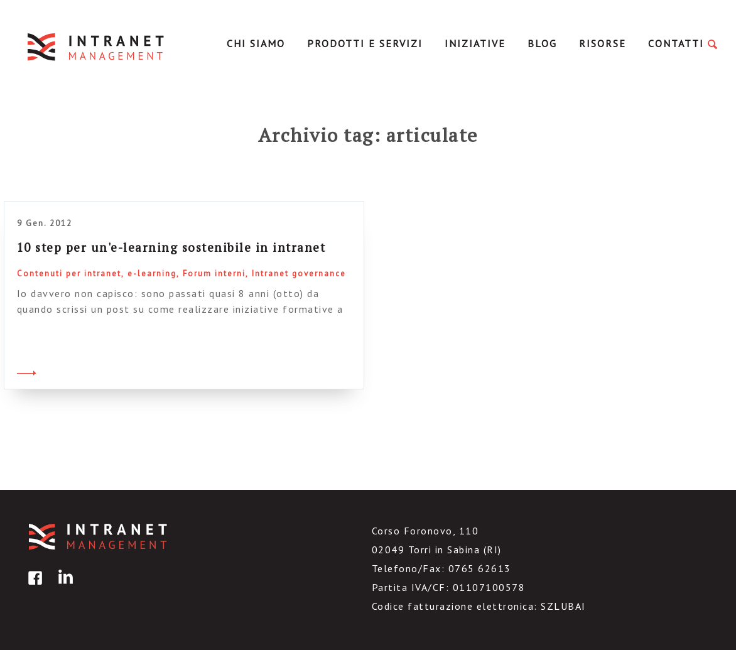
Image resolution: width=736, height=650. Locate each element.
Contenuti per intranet (69, 273)
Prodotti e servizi (365, 43)
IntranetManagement (97, 47)
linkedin (63, 587)
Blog (542, 43)
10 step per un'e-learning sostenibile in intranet (171, 247)
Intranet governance (299, 273)
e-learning (151, 273)
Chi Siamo (256, 43)
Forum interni (214, 273)
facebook (33, 587)
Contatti (676, 43)
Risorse (602, 43)
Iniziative (475, 43)
